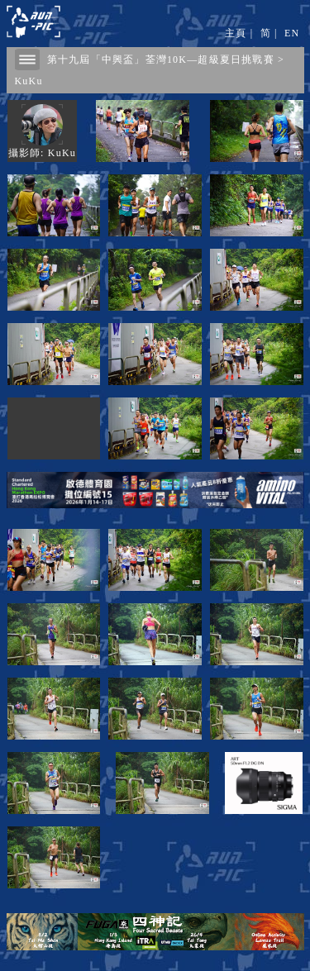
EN (291, 33)
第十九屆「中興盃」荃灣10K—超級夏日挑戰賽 (160, 59)
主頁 (235, 33)
